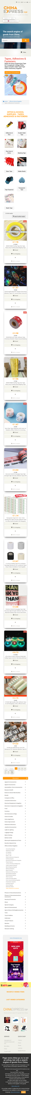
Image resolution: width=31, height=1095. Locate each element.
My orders (6, 1046)
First (6, 768)
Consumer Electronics (10, 800)
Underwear (7, 918)
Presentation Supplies (11, 881)
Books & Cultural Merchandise (12, 792)
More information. (15, 1092)
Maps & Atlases (9, 870)
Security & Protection (10, 899)
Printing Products (10, 883)
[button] (26, 76)
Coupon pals (7, 1051)
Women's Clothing (9, 928)
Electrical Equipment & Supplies (13, 803)
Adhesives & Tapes (10, 850)
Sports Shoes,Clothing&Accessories (14, 910)
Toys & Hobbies (9, 915)
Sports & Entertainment (11, 907)
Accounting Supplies (10, 849)
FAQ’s (5, 1048)
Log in (29, 2)
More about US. (16, 1086)
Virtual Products (9, 920)
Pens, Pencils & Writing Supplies (13, 880)
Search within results (19, 216)
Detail (15, 250)
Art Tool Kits (8, 854)
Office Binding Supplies (11, 873)
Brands (6, 795)
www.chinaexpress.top (16, 938)
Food (6, 808)
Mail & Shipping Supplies (11, 867)
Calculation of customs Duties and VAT (9, 1042)
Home (5, 101)
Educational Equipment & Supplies (13, 860)
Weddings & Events (10, 926)
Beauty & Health (9, 790)
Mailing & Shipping (10, 868)
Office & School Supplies (15, 101)
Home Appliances (9, 819)
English (6, 18)
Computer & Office (9, 798)
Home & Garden (9, 816)
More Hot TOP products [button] (12, 72)
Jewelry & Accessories (10, 827)
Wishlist (18, 2)
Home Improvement (10, 821)
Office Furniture (9, 876)
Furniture (7, 811)
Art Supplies (8, 852)
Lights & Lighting (9, 829)
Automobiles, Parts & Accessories (13, 787)
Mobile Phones (22, 1050)
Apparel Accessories (10, 784)
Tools (6, 912)
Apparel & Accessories (10, 782)
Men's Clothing (8, 835)
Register (24, 2)
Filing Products (9, 862)
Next (12, 772)
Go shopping (15, 254)
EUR (12, 18)
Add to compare (15, 261)
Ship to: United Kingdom (11, 21)
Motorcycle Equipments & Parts (13, 840)
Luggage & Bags (9, 832)
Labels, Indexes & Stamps (11, 865)
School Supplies (9, 885)
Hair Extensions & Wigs (11, 814)
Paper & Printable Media (11, 878)
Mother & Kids (8, 837)
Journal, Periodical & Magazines (13, 863)
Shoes (6, 902)
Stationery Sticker (10, 886)
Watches (7, 923)
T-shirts (20, 1040)
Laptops (20, 1048)
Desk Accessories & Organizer (12, 857)
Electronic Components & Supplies (14, 806)
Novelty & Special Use (10, 843)
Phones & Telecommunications (13, 892)
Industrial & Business (10, 824)
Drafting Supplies (10, 858)
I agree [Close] (23, 1092)
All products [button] (15, 778)
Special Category (9, 904)
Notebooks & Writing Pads (12, 872)
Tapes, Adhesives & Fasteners (12, 888)
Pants (19, 1043)
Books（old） (9, 855)
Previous (11, 768)
